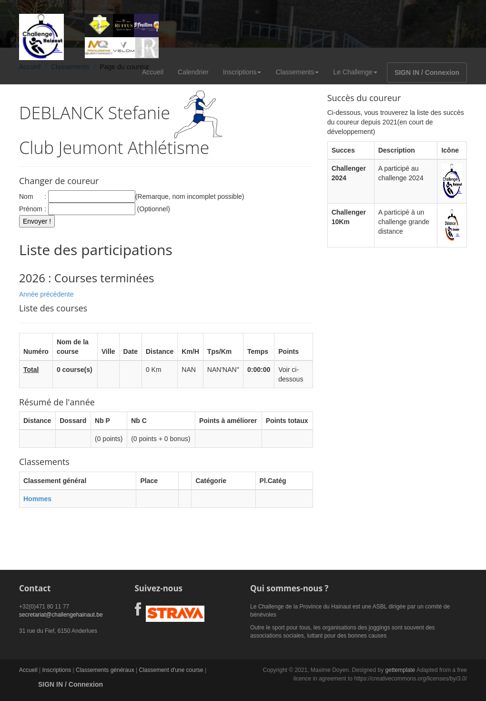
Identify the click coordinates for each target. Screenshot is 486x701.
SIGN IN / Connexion (427, 72)
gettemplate (400, 670)
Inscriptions (242, 72)
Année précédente (46, 294)
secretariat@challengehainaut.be (61, 614)
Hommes (37, 499)
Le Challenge (355, 72)
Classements (297, 72)
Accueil (152, 72)
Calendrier (193, 72)
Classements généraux (105, 670)
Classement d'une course (171, 670)
